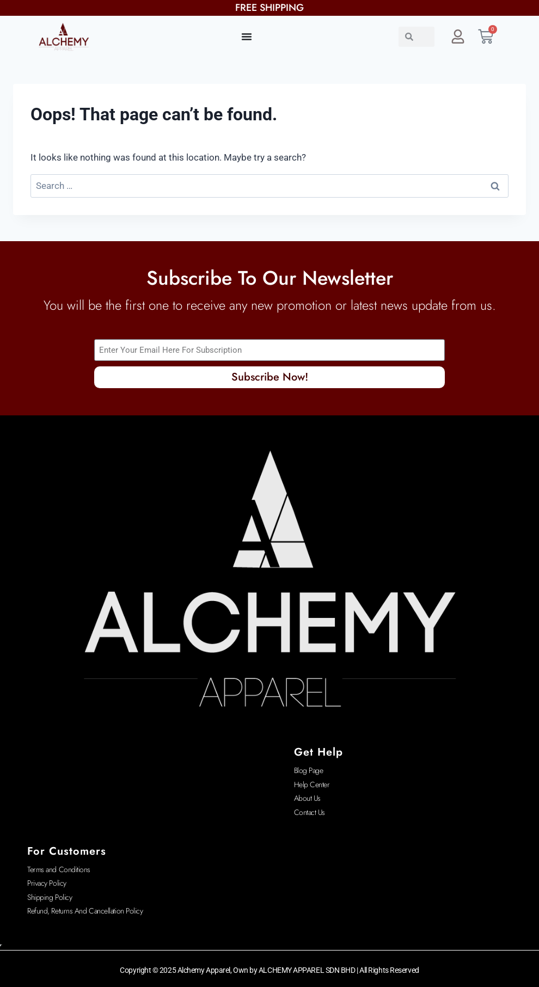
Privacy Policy (46, 883)
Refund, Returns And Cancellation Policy (85, 910)
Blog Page (308, 770)
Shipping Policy (49, 897)
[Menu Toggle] (246, 36)
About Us (307, 798)
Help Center (312, 784)
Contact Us (310, 812)
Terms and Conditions (58, 869)
